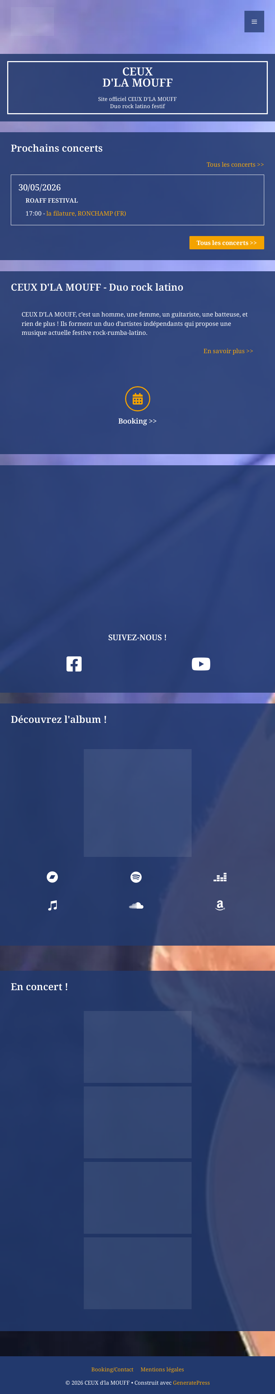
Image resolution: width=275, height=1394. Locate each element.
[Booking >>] (137, 398)
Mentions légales (162, 1369)
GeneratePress (191, 1382)
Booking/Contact (112, 1369)
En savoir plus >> (228, 351)
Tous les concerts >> (235, 164)
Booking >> (137, 421)
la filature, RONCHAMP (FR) (86, 213)
